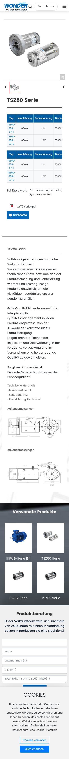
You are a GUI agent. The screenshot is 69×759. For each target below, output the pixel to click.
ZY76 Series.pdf (26, 207)
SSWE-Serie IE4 (18, 558)
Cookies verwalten (34, 740)
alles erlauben (34, 749)
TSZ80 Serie (50, 558)
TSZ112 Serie (18, 598)
